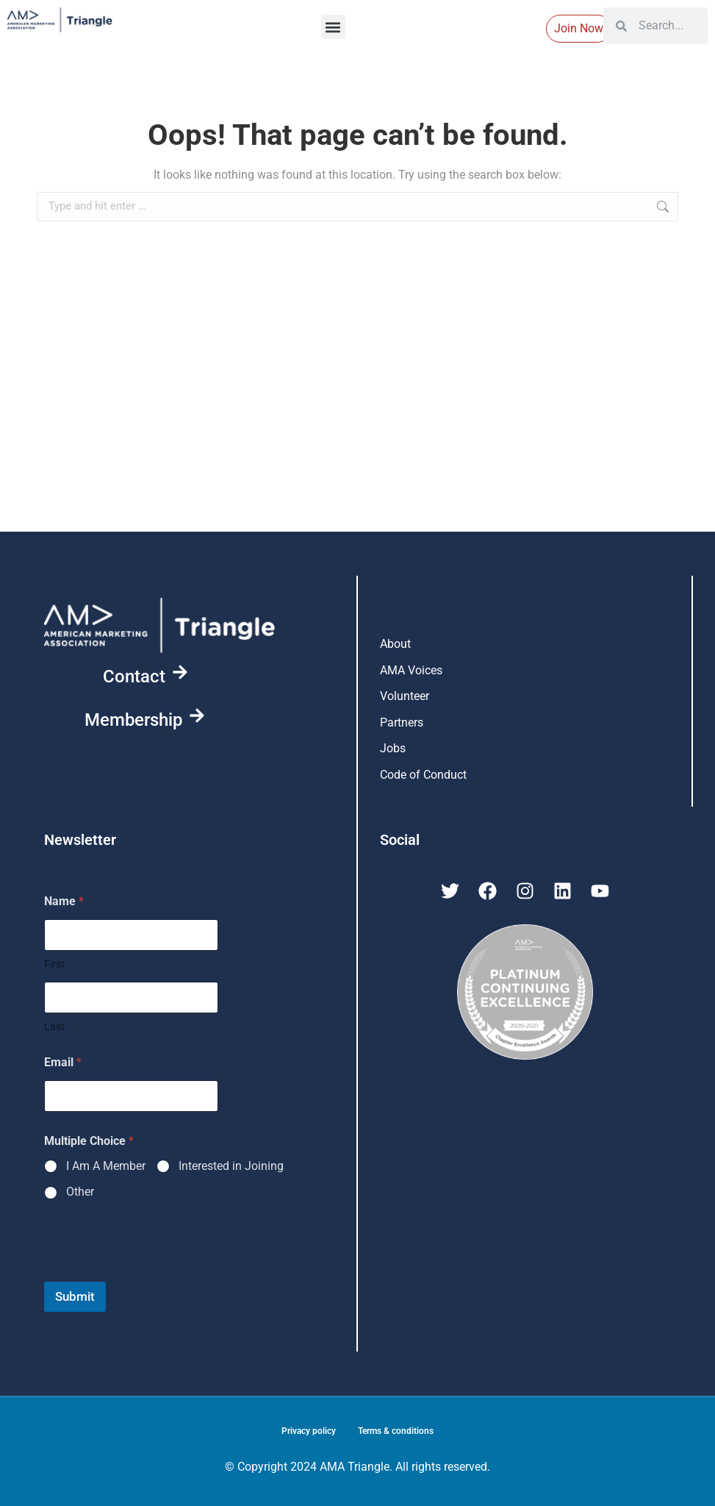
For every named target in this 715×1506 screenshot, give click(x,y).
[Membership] (197, 715)
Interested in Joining (231, 1166)
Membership (133, 720)
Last (54, 1026)
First (54, 964)
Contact (134, 676)
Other (80, 1192)
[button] (333, 27)
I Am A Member (105, 1166)
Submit (75, 1296)
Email (63, 1062)
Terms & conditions (396, 1431)
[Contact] (180, 672)
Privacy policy (308, 1431)
